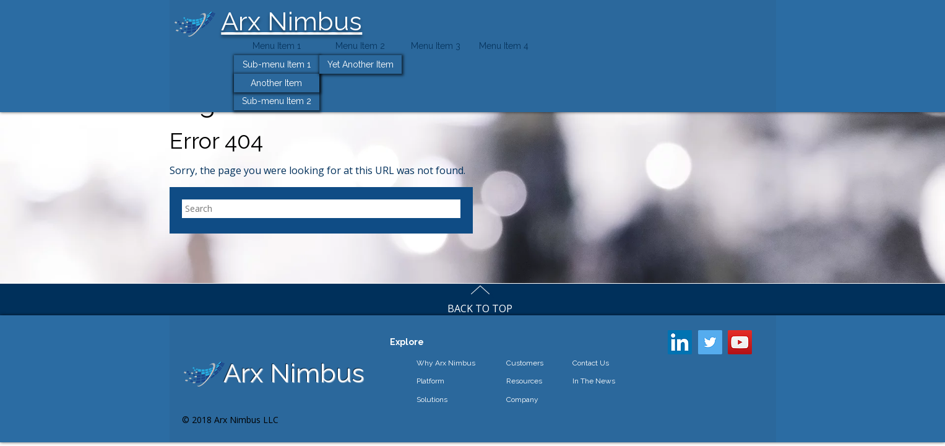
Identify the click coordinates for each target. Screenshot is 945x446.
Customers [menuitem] (524, 363)
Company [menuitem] (522, 399)
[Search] (321, 208)
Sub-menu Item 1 (277, 64)
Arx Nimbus (291, 21)
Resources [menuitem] (524, 381)
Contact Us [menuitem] (590, 363)
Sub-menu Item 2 (276, 101)
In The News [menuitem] (593, 381)
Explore (407, 342)
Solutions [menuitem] (431, 399)
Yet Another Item (360, 64)
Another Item (276, 83)
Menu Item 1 (276, 46)
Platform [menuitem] (430, 381)
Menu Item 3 (435, 46)
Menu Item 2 (360, 46)
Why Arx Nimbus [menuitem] (445, 363)
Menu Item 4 (504, 46)
